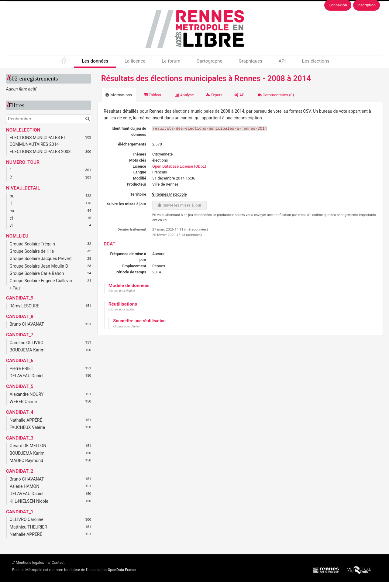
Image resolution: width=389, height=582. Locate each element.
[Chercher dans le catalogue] (87, 118)
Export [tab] (214, 95)
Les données (95, 61)
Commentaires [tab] (276, 95)
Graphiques (250, 61)
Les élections (315, 61)
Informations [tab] (118, 95)
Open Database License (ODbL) (179, 166)
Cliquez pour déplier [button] (121, 291)
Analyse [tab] (184, 95)
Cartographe (209, 61)
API (282, 61)
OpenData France (122, 570)
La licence (135, 61)
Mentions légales (30, 562)
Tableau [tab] (153, 95)
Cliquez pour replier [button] (121, 309)
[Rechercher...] (48, 118)
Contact (58, 562)
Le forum (171, 61)
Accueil (65, 62)
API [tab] (240, 95)
